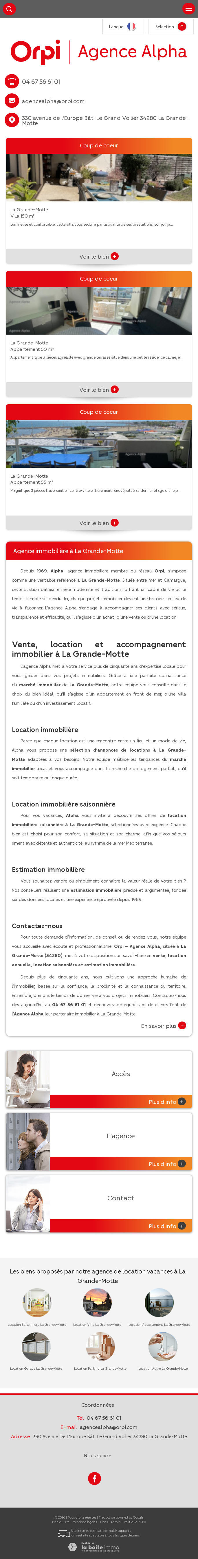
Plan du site (60, 1522)
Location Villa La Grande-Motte (97, 1324)
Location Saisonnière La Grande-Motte (37, 1324)
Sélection (164, 26)
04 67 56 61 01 (104, 1417)
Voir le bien (99, 256)
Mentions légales (85, 1522)
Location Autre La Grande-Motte (163, 1368)
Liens (104, 1522)
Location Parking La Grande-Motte (100, 1368)
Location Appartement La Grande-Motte (159, 1324)
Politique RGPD (135, 1522)
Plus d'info (167, 1101)
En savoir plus (163, 1025)
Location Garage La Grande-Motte (36, 1368)
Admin (116, 1522)
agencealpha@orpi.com (53, 100)
